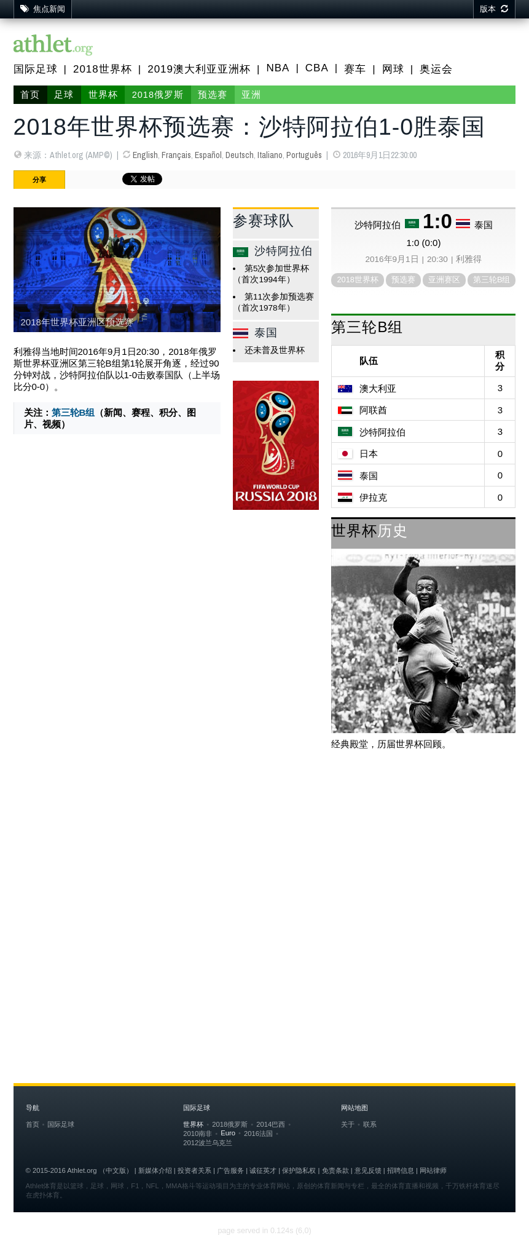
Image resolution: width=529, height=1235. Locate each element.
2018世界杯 (102, 69)
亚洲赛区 (444, 279)
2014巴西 (270, 1124)
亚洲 (251, 95)
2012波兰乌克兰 (207, 1142)
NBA (277, 68)
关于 (348, 1124)
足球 (64, 95)
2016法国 (258, 1133)
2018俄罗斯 (158, 95)
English (145, 155)
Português (304, 155)
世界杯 (103, 95)
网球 (393, 69)
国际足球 (36, 69)
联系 (370, 1124)
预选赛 (212, 95)
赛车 (355, 69)
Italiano (270, 155)
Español (208, 155)
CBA (317, 68)
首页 (30, 95)
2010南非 (197, 1133)
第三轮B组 (73, 412)
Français (176, 155)
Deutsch (239, 155)
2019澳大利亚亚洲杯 (199, 69)
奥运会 (436, 69)
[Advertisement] (265, 858)
